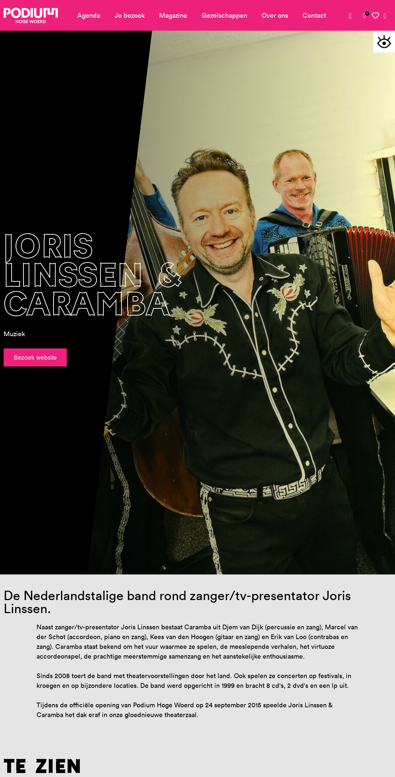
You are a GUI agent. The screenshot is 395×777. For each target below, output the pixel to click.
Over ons (275, 15)
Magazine (173, 15)
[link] (364, 15)
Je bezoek (130, 15)
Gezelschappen (224, 15)
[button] (384, 41)
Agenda (88, 15)
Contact (314, 15)
